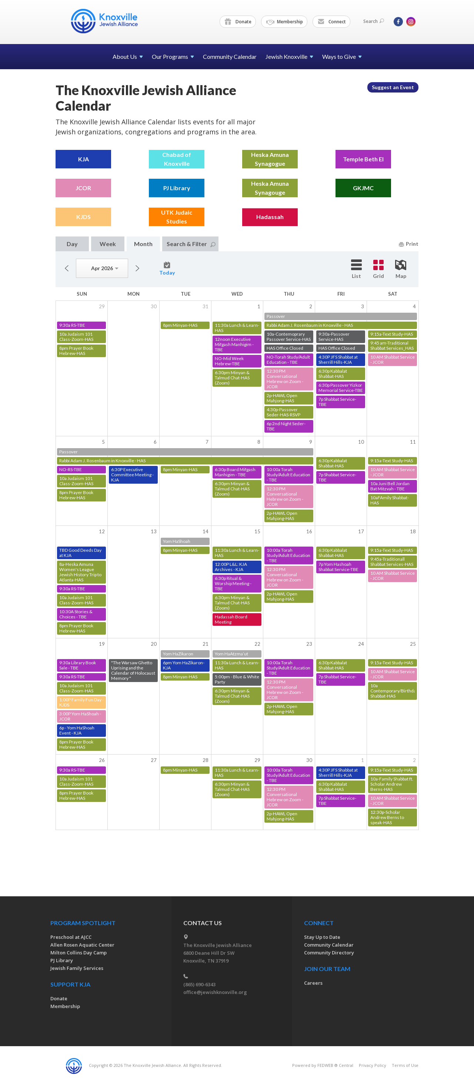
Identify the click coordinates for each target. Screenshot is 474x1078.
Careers (313, 983)
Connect (332, 22)
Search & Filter (191, 243)
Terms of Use (405, 1065)
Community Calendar (230, 56)
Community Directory (329, 952)
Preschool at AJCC (70, 937)
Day (72, 243)
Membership (284, 22)
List (356, 269)
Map (400, 269)
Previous (67, 268)
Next (137, 268)
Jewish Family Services (76, 968)
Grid (378, 269)
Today (167, 269)
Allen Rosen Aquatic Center (82, 944)
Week (108, 243)
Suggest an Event (393, 87)
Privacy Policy (372, 1065)
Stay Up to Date (322, 937)
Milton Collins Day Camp (78, 952)
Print (408, 244)
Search (373, 21)
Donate (238, 22)
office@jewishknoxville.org (215, 992)
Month (143, 243)
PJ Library (61, 960)
